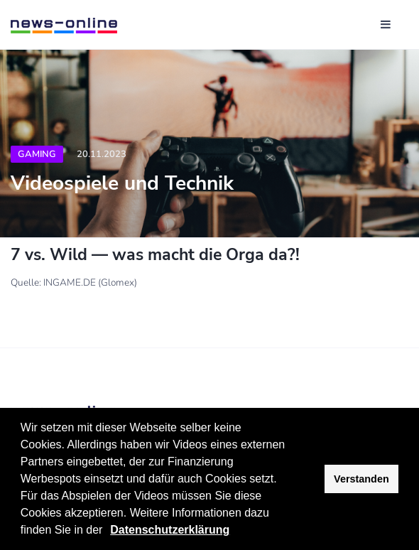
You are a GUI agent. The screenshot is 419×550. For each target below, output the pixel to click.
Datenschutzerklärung (169, 530)
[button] (108, 531)
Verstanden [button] (361, 479)
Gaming (37, 154)
